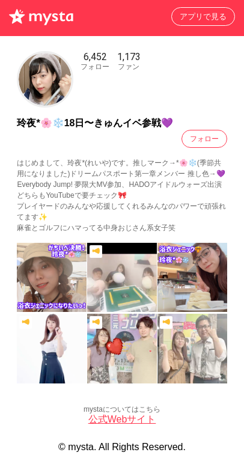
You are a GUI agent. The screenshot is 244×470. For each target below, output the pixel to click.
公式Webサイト (122, 419)
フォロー (204, 139)
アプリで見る (203, 16)
